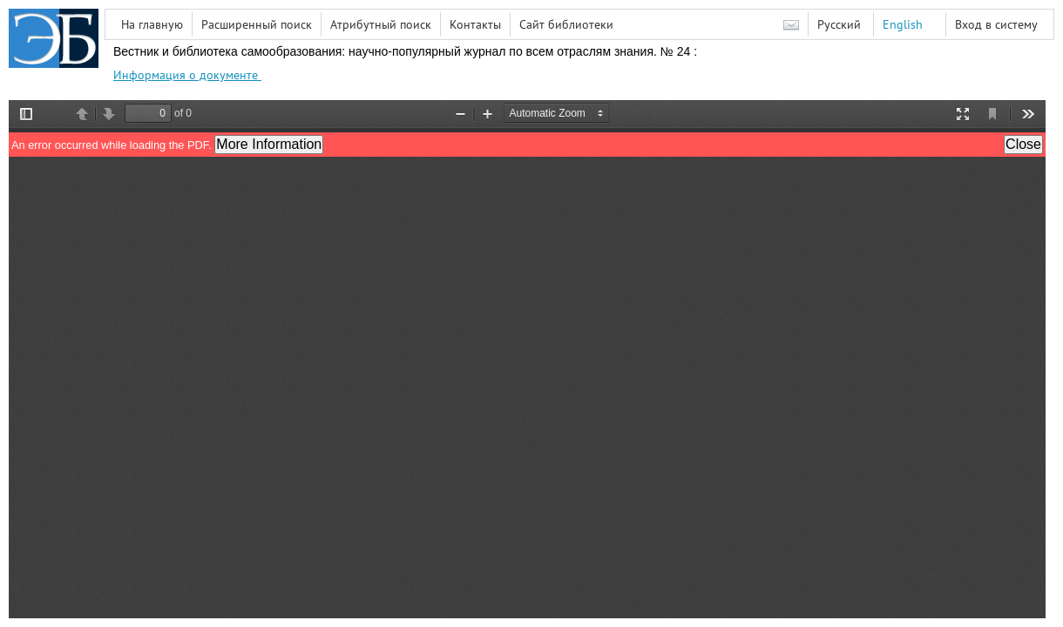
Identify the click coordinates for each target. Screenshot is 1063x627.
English (903, 24)
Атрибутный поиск (380, 24)
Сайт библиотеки (566, 24)
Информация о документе (187, 75)
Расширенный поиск (256, 24)
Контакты (475, 24)
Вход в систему (996, 24)
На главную (152, 24)
